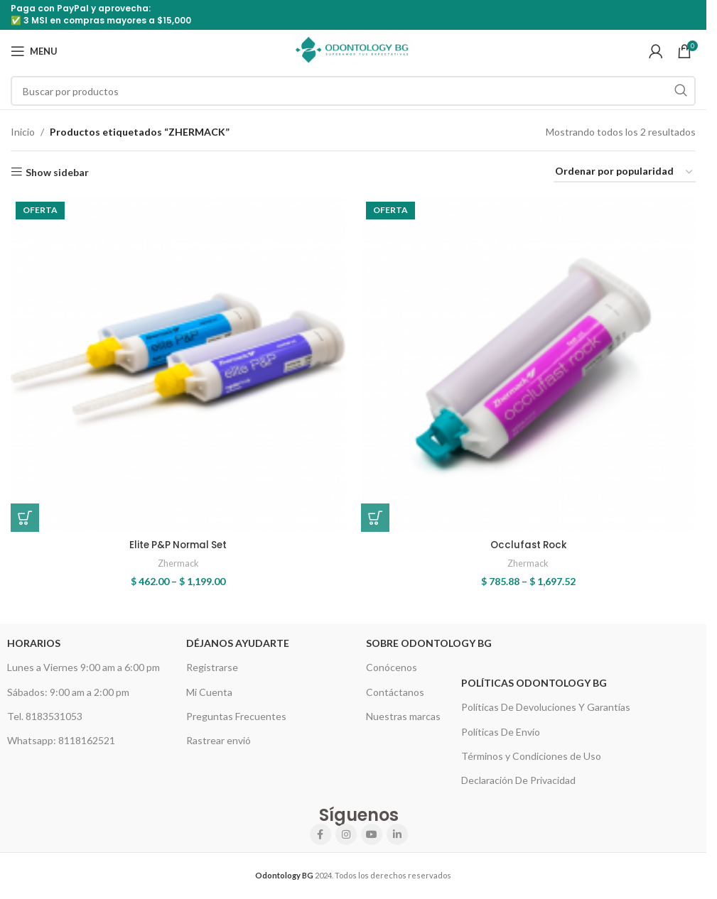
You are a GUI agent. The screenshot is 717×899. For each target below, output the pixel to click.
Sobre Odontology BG (429, 639)
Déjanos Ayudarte (237, 639)
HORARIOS (33, 639)
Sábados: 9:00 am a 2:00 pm (68, 688)
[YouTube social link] (371, 830)
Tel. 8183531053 (44, 713)
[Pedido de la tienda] (625, 172)
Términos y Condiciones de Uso (531, 752)
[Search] (353, 91)
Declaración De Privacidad (518, 776)
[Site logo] (353, 50)
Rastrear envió (218, 737)
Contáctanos (395, 688)
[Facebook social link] (320, 830)
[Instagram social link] (346, 830)
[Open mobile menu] (34, 51)
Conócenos (391, 664)
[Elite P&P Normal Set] (177, 362)
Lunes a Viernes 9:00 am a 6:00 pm (83, 664)
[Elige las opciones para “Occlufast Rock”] (378, 514)
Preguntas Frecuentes (236, 713)
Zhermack (177, 560)
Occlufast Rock (530, 541)
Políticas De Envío (500, 728)
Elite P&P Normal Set (176, 541)
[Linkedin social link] (397, 830)
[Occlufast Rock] (530, 362)
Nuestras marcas (403, 713)
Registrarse (212, 664)
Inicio (23, 132)
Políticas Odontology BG (534, 679)
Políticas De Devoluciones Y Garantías (545, 704)
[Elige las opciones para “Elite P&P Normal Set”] (25, 514)
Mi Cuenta (209, 688)
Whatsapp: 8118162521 (61, 737)
